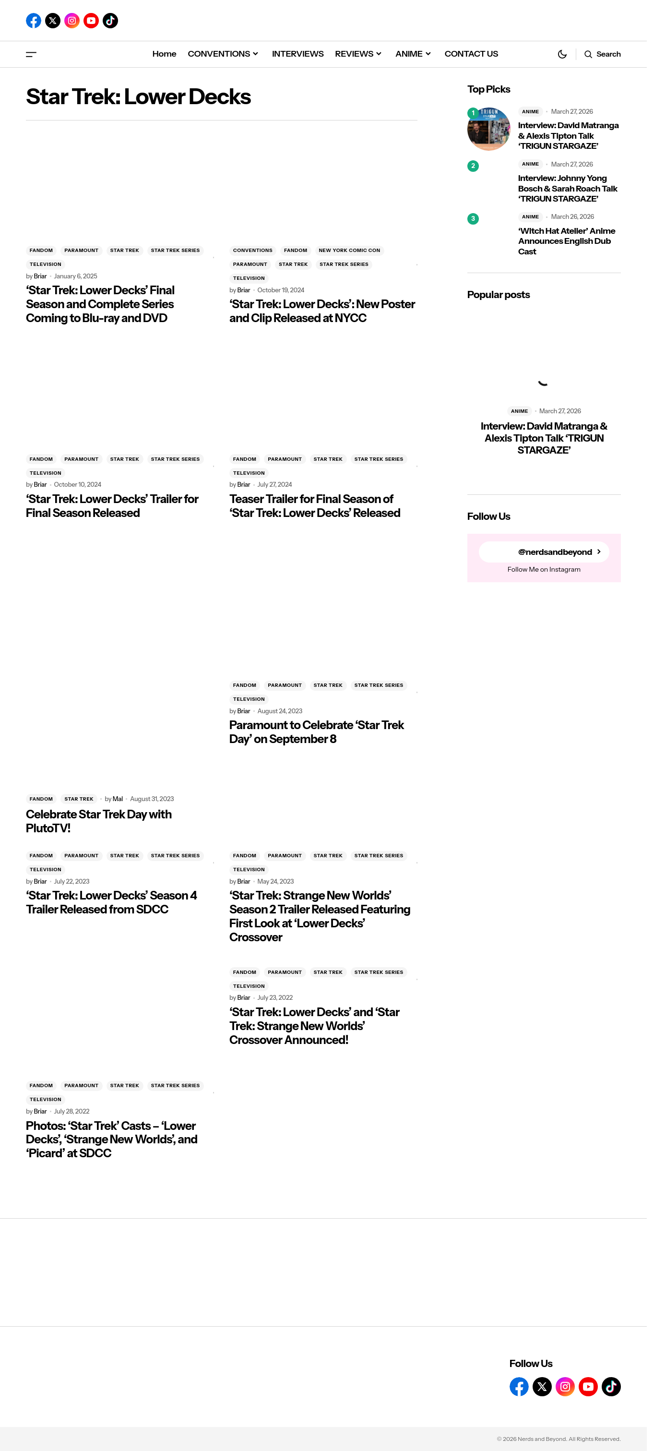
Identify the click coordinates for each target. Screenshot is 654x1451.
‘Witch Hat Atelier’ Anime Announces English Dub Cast (566, 241)
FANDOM (41, 250)
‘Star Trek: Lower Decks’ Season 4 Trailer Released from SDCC (111, 902)
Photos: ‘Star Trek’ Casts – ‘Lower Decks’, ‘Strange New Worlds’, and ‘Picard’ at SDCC (112, 1140)
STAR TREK (125, 250)
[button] (31, 54)
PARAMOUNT (81, 250)
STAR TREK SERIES (175, 250)
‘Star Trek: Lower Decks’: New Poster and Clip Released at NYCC (322, 311)
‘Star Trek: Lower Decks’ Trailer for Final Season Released (112, 506)
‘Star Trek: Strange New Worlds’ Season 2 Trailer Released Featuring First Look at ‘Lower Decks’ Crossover (319, 916)
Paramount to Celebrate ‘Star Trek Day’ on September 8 (316, 732)
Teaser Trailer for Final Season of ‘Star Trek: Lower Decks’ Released (315, 506)
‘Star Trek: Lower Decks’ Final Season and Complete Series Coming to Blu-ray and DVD (100, 304)
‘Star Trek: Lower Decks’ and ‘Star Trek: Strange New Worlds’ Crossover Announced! (314, 1026)
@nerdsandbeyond (555, 552)
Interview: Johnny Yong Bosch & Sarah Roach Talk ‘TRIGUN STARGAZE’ (568, 188)
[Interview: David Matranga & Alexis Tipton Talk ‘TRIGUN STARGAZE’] (489, 129)
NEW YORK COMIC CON (350, 250)
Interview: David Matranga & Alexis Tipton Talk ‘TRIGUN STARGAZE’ (568, 135)
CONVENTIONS (253, 250)
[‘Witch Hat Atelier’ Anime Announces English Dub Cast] (489, 234)
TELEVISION (45, 264)
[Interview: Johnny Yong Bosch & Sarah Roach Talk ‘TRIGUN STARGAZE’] (489, 182)
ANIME (530, 111)
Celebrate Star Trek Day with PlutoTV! (99, 821)
